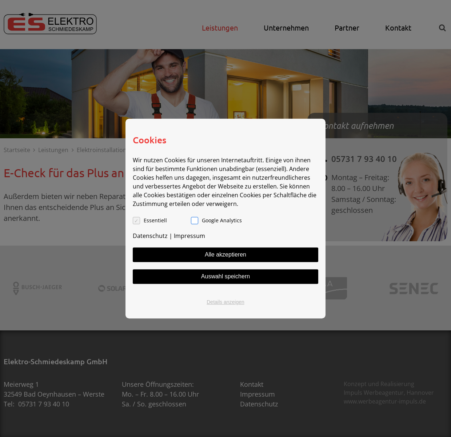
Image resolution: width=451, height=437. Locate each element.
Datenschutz (150, 236)
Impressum (189, 236)
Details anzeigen (225, 302)
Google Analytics (222, 220)
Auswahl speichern (225, 276)
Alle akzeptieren (225, 254)
